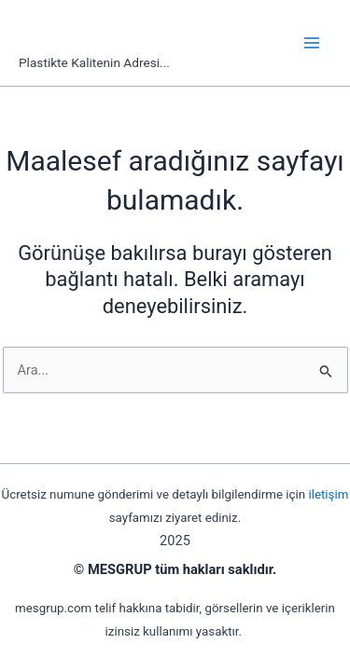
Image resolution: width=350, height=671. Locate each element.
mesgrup (84, 33)
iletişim (328, 494)
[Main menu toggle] (311, 42)
